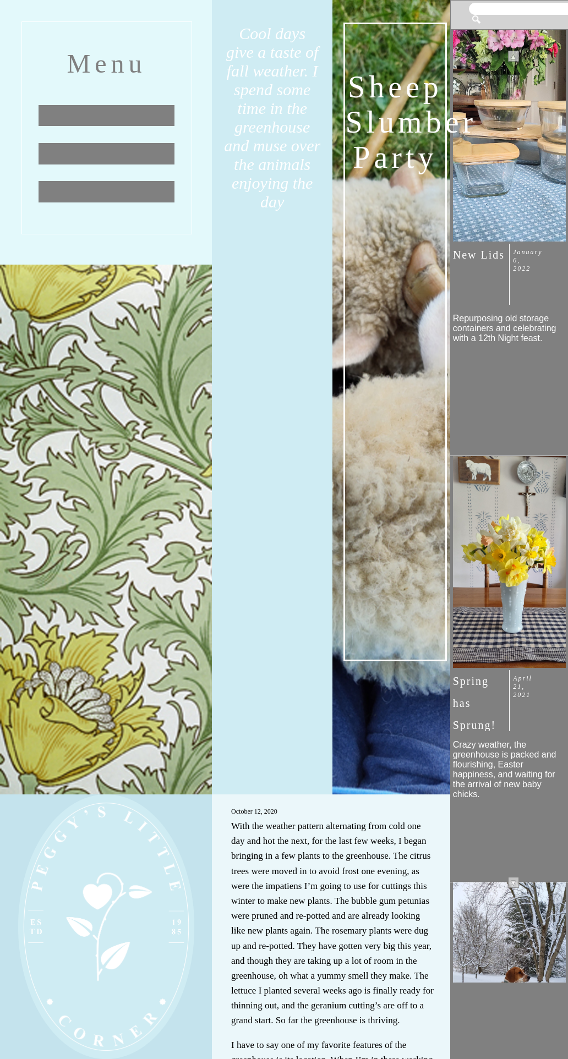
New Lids (479, 255)
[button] (476, 16)
